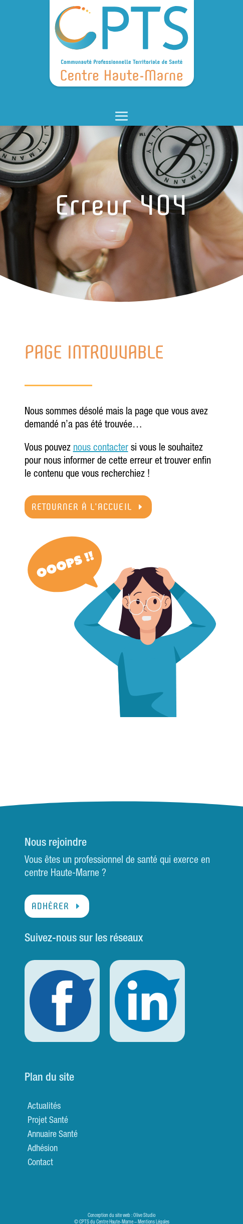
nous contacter (100, 449)
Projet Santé (48, 1120)
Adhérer (50, 906)
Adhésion (43, 1149)
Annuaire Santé (53, 1135)
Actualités (44, 1106)
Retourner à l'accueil (82, 507)
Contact (40, 1163)
